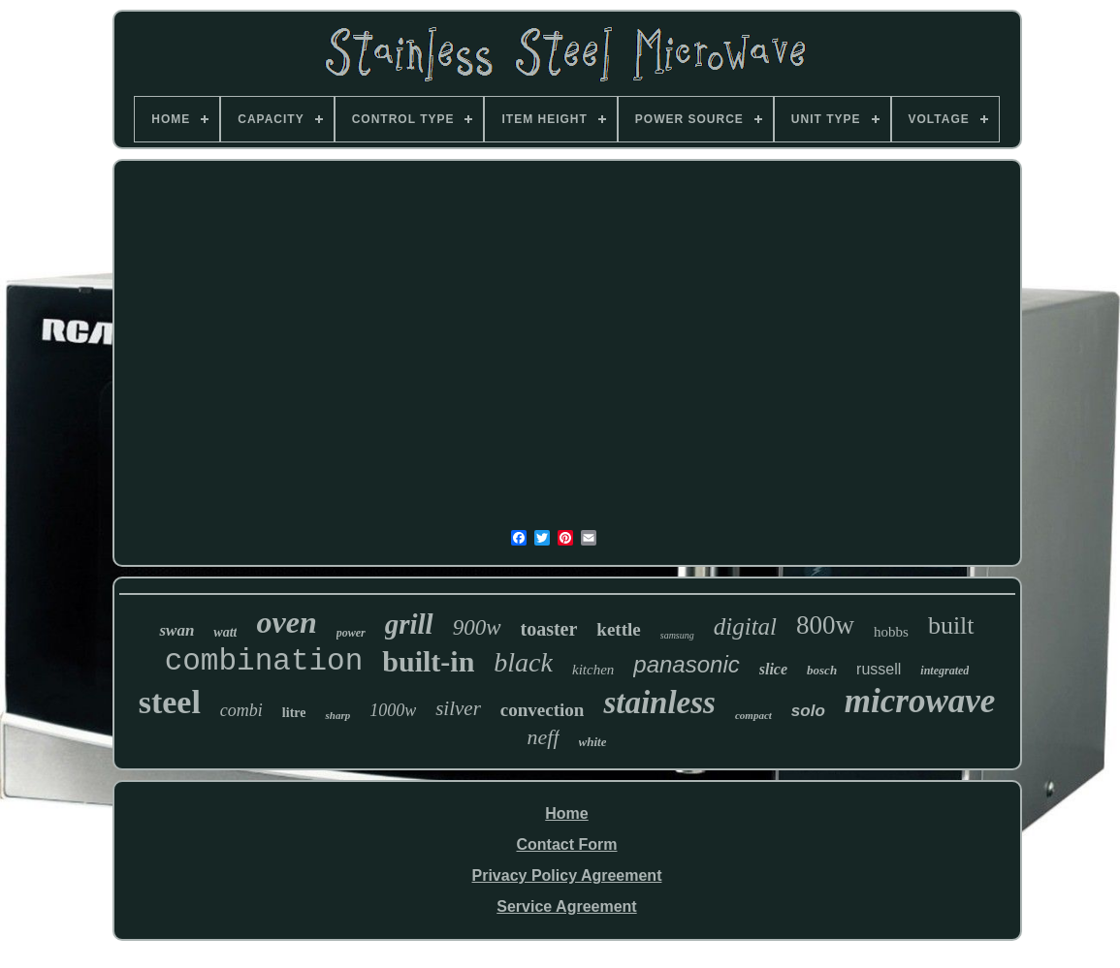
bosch (822, 670)
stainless (659, 702)
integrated (944, 670)
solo (808, 711)
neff (544, 737)
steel (170, 702)
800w (825, 625)
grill (409, 624)
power (351, 633)
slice (773, 669)
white (593, 741)
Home (566, 813)
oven (286, 622)
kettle (618, 629)
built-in (428, 661)
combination (264, 661)
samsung (677, 635)
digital (745, 626)
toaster (549, 629)
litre (294, 712)
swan (176, 630)
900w (477, 627)
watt (225, 632)
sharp (337, 715)
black (523, 662)
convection (542, 710)
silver (458, 708)
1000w (392, 710)
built (951, 625)
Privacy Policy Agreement (567, 875)
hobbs (891, 632)
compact (753, 715)
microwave (920, 701)
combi (241, 710)
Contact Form (566, 844)
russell (878, 669)
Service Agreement (566, 906)
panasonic (686, 664)
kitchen (593, 669)
